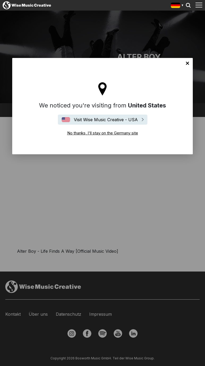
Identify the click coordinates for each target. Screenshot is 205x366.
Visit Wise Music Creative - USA (106, 119)
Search (188, 5)
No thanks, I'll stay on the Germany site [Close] (187, 63)
